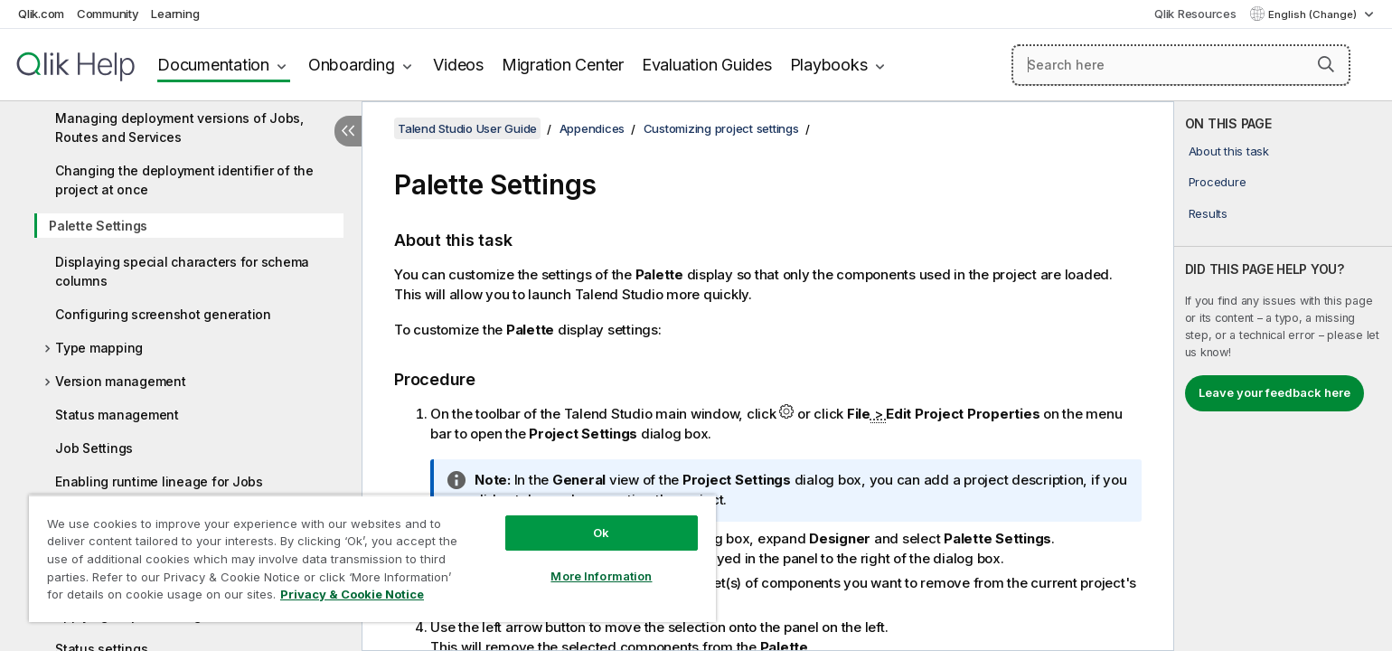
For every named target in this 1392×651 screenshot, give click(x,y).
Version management (120, 381)
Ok (601, 532)
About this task (1229, 151)
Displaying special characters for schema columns (182, 271)
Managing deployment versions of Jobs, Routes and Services (179, 127)
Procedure (1217, 182)
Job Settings (94, 448)
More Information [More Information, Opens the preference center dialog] (601, 576)
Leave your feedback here (1274, 392)
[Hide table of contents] (348, 131)
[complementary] (1283, 376)
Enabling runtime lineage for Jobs (159, 481)
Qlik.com (41, 13)
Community (108, 13)
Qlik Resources (1195, 13)
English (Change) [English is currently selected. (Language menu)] (1313, 14)
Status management (117, 414)
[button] (1326, 64)
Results (1208, 213)
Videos (458, 64)
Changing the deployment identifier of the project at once (184, 180)
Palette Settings (98, 225)
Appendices (592, 128)
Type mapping (99, 347)
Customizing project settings (721, 128)
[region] (372, 558)
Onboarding (351, 64)
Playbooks (829, 64)
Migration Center (563, 64)
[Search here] (1181, 65)
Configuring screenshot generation (163, 314)
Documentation (213, 64)
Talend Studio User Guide (467, 128)
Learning (175, 13)
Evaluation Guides (707, 64)
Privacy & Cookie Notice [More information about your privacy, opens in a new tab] (352, 594)
